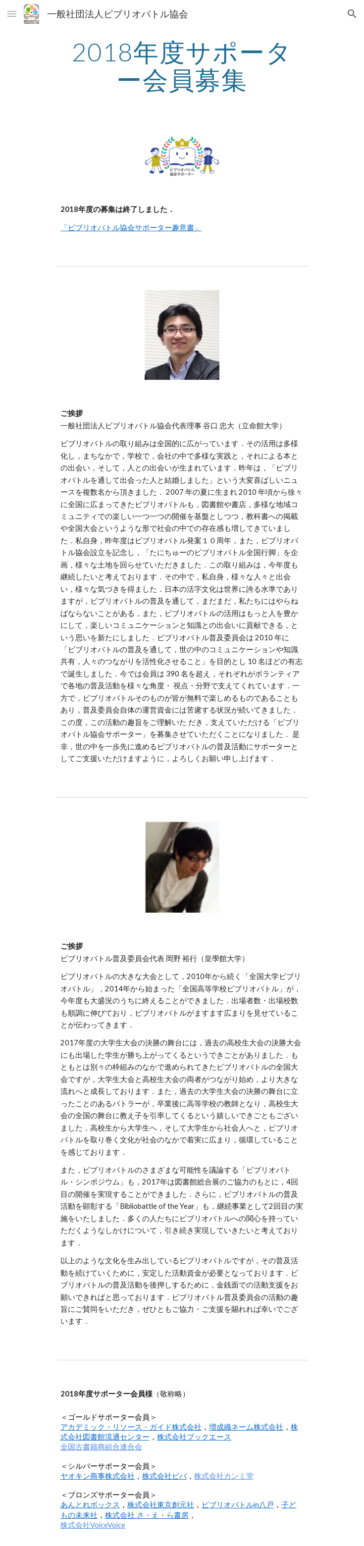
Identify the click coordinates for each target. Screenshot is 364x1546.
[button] (12, 13)
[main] (182, 65)
